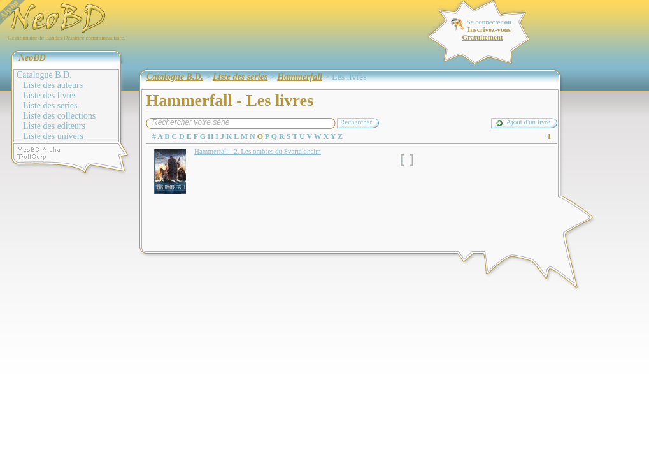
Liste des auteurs (53, 85)
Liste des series (50, 105)
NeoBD (32, 57)
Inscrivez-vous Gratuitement (486, 33)
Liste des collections (59, 115)
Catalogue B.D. (44, 75)
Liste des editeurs (54, 126)
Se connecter (485, 22)
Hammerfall (299, 77)
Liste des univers (53, 136)
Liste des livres (50, 95)
